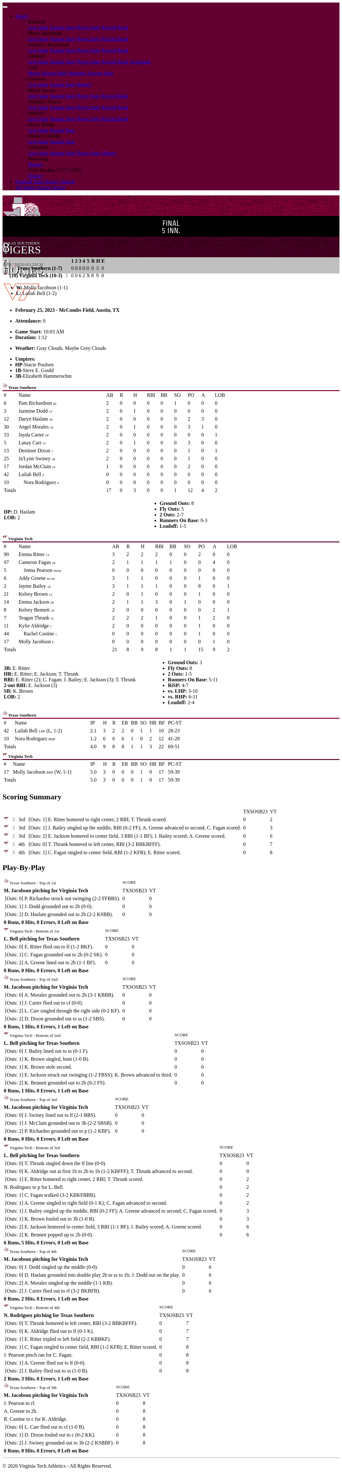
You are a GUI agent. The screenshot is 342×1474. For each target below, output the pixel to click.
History (84, 84)
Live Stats (38, 27)
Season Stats (62, 27)
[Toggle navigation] (5, 7)
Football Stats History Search (45, 181)
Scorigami (140, 61)
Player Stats (88, 27)
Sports (21, 16)
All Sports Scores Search (40, 187)
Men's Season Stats (47, 73)
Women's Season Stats (90, 73)
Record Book (115, 27)
